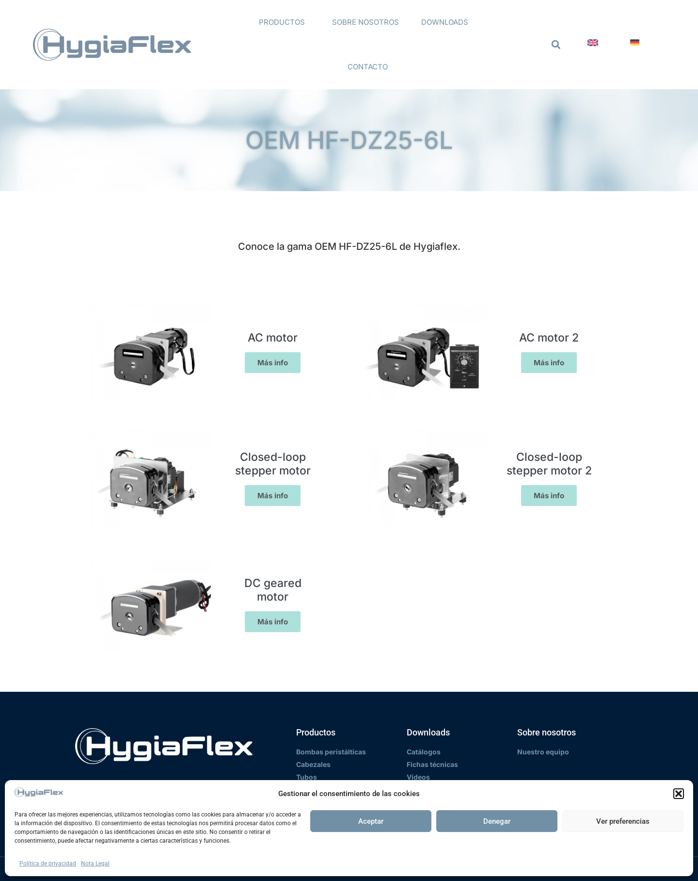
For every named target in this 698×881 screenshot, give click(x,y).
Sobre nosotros (365, 22)
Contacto (368, 66)
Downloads (447, 22)
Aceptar (370, 821)
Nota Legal (95, 863)
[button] (678, 794)
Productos (284, 22)
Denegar (496, 821)
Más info (272, 362)
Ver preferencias (623, 821)
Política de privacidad (47, 863)
